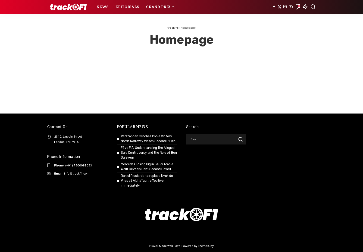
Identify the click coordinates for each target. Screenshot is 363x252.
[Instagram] (285, 7)
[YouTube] (291, 7)
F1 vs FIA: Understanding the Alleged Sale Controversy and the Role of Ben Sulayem (149, 153)
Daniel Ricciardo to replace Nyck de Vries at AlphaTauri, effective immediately (147, 180)
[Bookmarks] (297, 7)
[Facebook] (274, 7)
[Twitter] (280, 7)
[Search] (313, 7)
